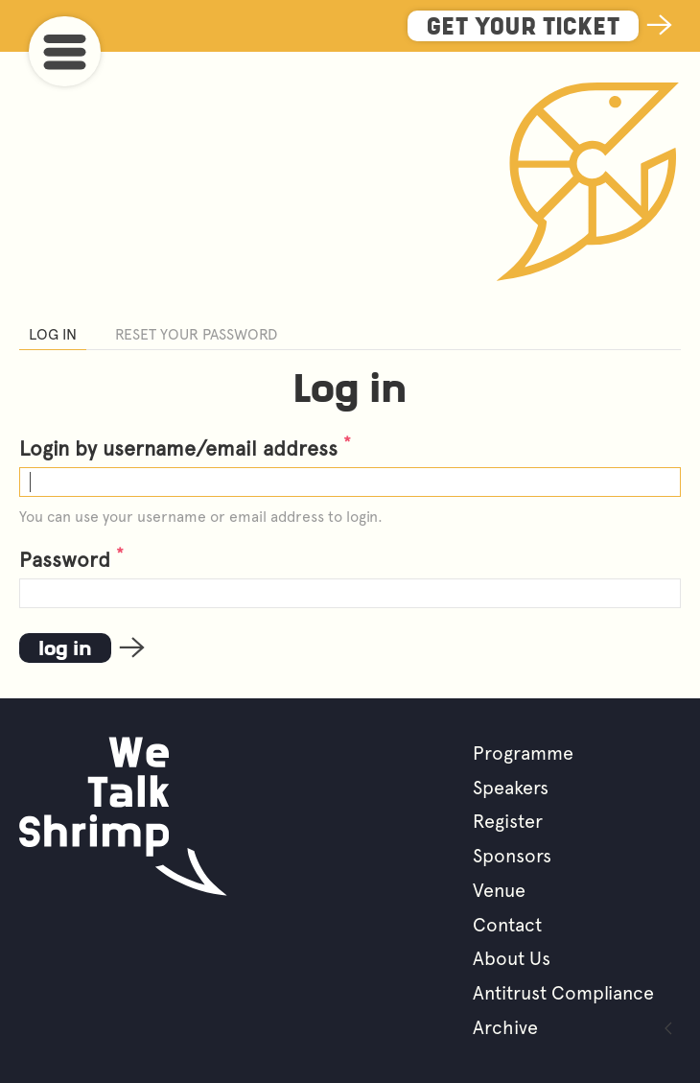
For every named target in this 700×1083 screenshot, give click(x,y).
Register (508, 821)
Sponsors (512, 855)
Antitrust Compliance (563, 992)
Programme (523, 753)
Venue (499, 890)
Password (71, 559)
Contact (507, 924)
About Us (511, 958)
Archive (505, 1027)
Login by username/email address (185, 448)
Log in (53, 334)
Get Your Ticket (523, 28)
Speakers (510, 787)
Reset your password (196, 334)
